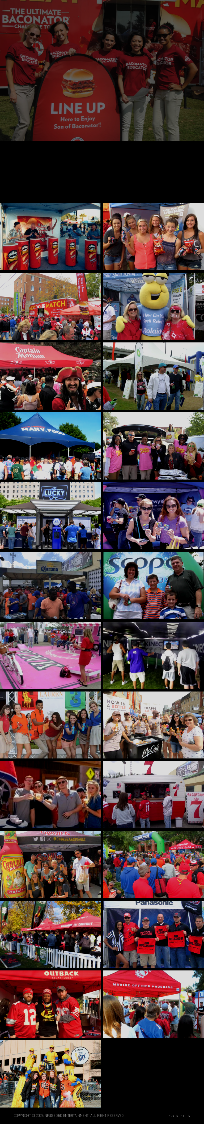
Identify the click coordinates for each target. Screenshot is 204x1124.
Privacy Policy (177, 1116)
